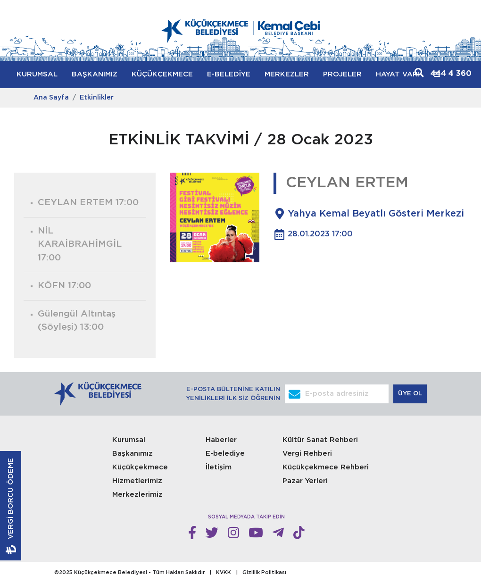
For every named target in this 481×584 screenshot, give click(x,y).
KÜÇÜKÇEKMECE (162, 74)
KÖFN (64, 286)
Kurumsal (128, 440)
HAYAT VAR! (398, 74)
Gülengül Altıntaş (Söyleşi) (77, 321)
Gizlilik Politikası (264, 572)
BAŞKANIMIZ (94, 74)
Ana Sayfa (51, 97)
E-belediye (225, 454)
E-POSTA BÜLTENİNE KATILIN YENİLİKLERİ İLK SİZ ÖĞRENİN (233, 394)
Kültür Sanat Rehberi (320, 440)
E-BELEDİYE (228, 74)
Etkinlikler (97, 97)
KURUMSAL (37, 74)
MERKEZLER (287, 74)
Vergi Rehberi (307, 454)
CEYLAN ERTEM (88, 203)
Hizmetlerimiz (137, 481)
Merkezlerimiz (137, 495)
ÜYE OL (411, 393)
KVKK (223, 572)
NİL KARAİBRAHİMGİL (80, 244)
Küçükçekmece (140, 467)
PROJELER (342, 74)
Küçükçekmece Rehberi (325, 467)
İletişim (219, 467)
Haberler (221, 440)
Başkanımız (132, 454)
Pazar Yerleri (305, 481)
